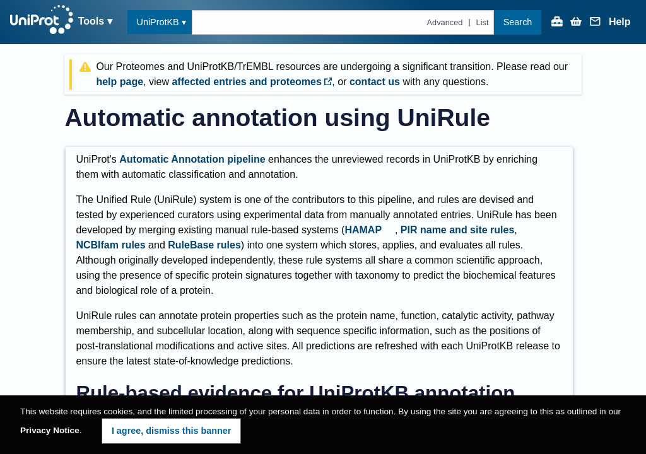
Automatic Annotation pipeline (192, 159)
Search (517, 22)
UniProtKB (158, 22)
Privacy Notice (49, 430)
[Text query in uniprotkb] (343, 22)
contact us (374, 81)
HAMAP (363, 229)
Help (620, 22)
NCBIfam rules (110, 245)
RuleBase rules (204, 245)
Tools (91, 21)
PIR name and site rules (458, 229)
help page (119, 81)
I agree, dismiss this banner (172, 431)
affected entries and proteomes (252, 81)
